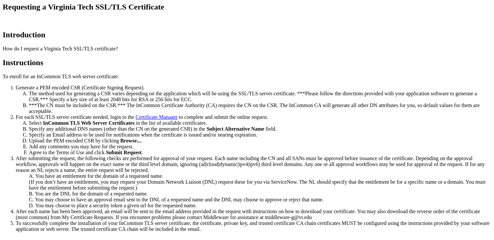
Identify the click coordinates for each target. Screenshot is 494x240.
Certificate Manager (156, 117)
